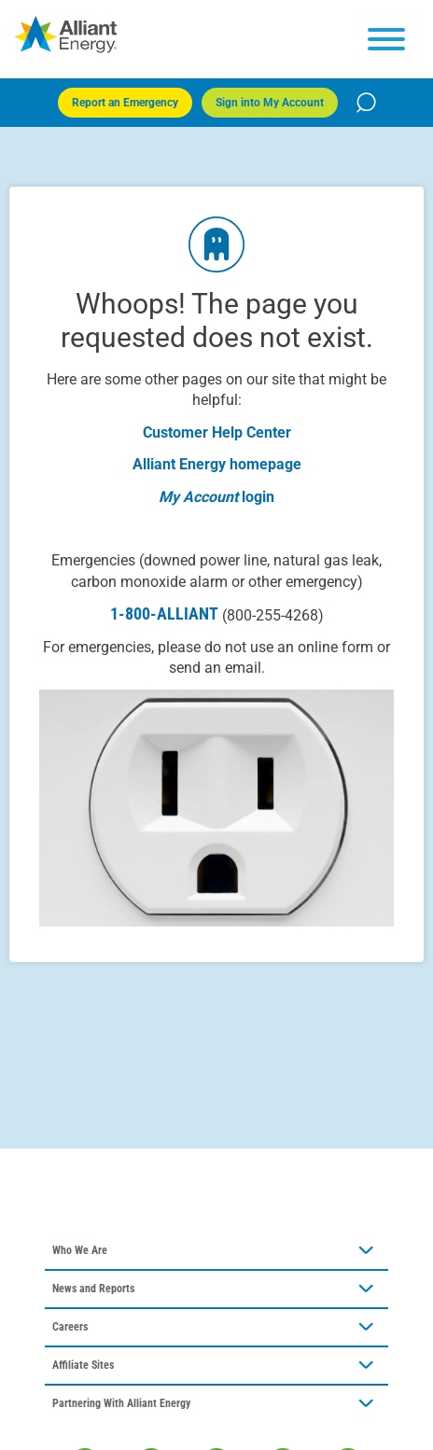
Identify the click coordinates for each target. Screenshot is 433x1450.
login (258, 497)
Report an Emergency (125, 102)
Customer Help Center (217, 432)
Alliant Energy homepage (217, 464)
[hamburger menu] (386, 39)
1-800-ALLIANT (217, 614)
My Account (198, 497)
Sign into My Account (270, 102)
